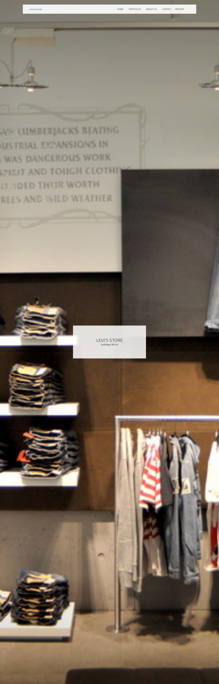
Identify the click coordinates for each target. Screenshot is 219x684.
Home (120, 9)
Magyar (179, 9)
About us (151, 9)
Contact (167, 9)
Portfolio (135, 9)
